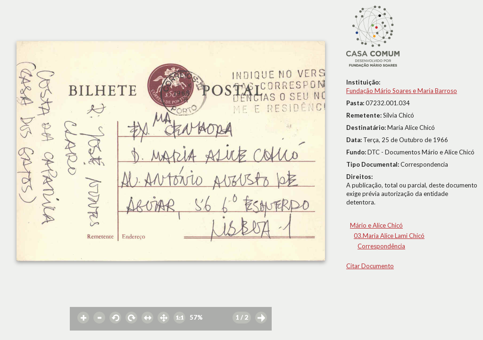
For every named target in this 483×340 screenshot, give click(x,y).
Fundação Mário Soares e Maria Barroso (401, 90)
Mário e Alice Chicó (376, 225)
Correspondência (381, 246)
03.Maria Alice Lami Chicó (389, 235)
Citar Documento (370, 266)
